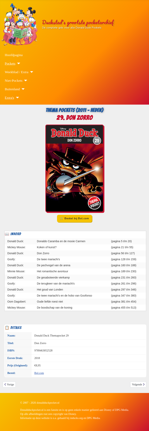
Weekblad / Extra (17, 72)
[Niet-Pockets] (24, 80)
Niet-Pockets (14, 80)
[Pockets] (17, 63)
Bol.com (39, 373)
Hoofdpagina (14, 55)
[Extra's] (16, 97)
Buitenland (12, 89)
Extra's (9, 98)
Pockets (10, 63)
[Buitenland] (22, 89)
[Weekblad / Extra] (30, 72)
